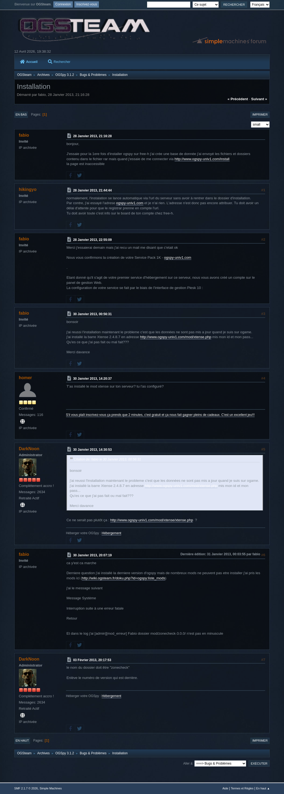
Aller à (187, 763)
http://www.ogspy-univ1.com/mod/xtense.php (175, 337)
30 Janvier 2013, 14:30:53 (92, 450)
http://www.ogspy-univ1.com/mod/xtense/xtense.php (151, 520)
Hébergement (111, 533)
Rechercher (59, 62)
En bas (21, 114)
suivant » (259, 99)
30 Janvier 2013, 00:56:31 (92, 314)
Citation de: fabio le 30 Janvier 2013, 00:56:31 (107, 459)
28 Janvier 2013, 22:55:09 (92, 240)
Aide (225, 788)
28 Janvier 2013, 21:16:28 (92, 136)
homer (25, 377)
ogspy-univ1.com (129, 203)
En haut (22, 740)
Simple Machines (51, 788)
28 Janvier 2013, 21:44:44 (92, 190)
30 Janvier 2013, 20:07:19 (92, 555)
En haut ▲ (263, 788)
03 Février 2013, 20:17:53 (92, 660)
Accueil (29, 62)
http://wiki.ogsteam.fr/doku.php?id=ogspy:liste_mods (123, 578)
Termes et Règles (242, 788)
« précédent (238, 99)
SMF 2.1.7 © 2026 (26, 788)
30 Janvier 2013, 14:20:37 (92, 379)
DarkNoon (29, 448)
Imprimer (260, 114)
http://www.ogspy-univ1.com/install (202, 159)
